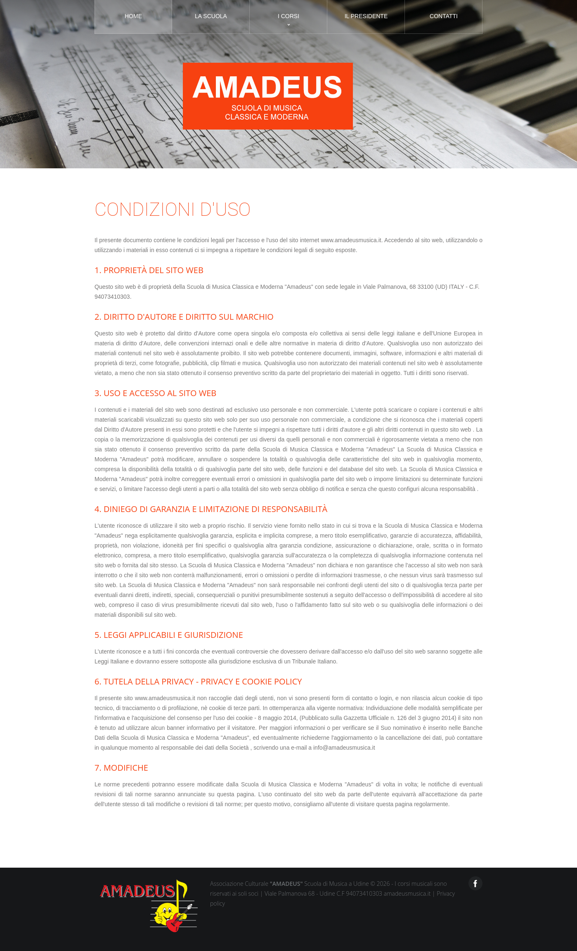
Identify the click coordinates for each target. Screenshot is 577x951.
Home (133, 16)
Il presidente (366, 16)
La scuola (211, 16)
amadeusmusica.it (408, 893)
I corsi (288, 16)
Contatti (444, 16)
